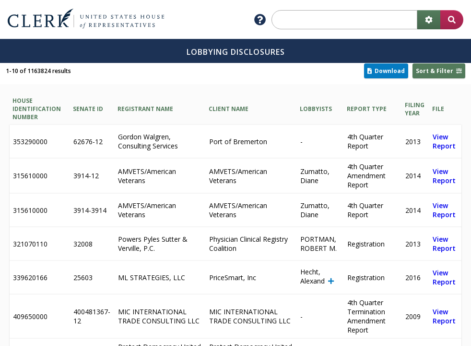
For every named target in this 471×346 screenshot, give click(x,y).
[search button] (451, 19)
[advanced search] (428, 19)
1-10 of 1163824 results (38, 71)
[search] (344, 19)
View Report (444, 141)
